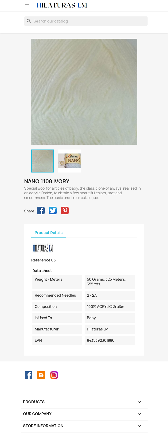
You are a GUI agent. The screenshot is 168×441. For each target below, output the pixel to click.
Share (41, 210)
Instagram (54, 375)
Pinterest (65, 210)
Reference (41, 260)
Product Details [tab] (49, 232)
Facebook (28, 375)
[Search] (86, 21)
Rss (41, 375)
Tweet (53, 210)
